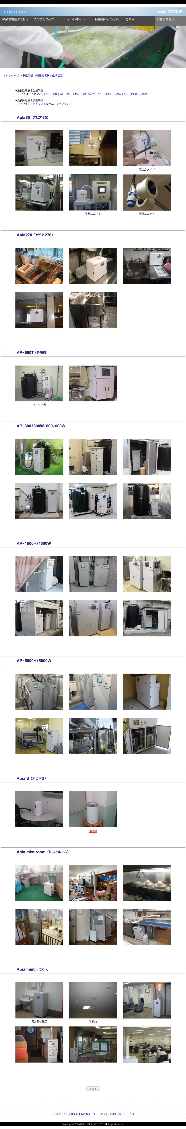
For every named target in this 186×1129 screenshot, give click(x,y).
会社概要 (73, 1114)
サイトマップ (100, 1114)
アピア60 (23, 93)
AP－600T (51, 93)
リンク (131, 1114)
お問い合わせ (117, 1114)
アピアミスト (64, 103)
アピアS (22, 103)
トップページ (11, 75)
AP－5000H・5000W (135, 93)
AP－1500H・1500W (109, 93)
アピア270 (37, 93)
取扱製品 (27, 75)
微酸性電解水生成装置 (49, 75)
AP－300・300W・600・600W (77, 93)
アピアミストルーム (42, 103)
